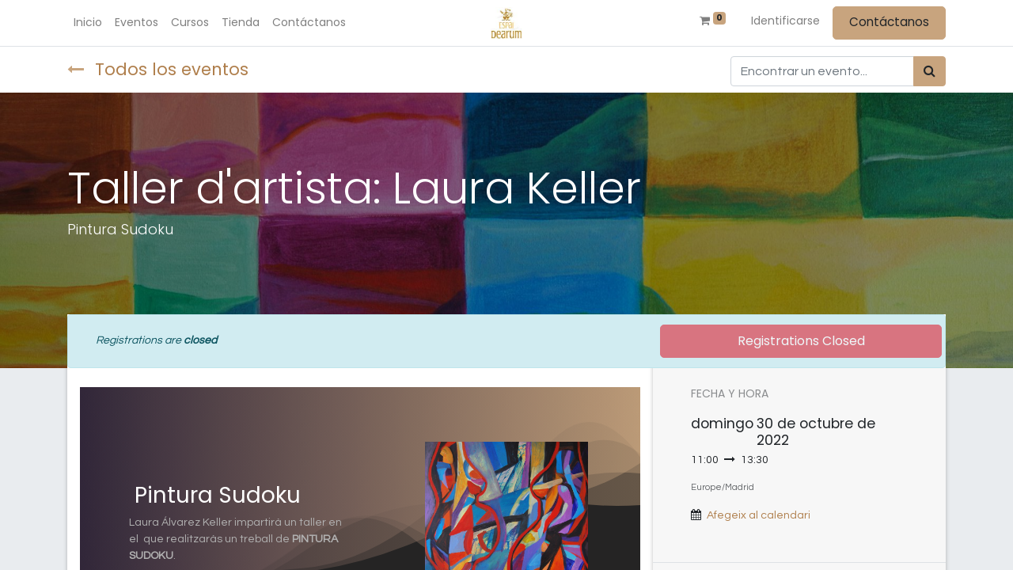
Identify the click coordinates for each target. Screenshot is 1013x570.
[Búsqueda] (929, 71)
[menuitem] (87, 22)
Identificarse (785, 20)
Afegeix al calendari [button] (758, 515)
